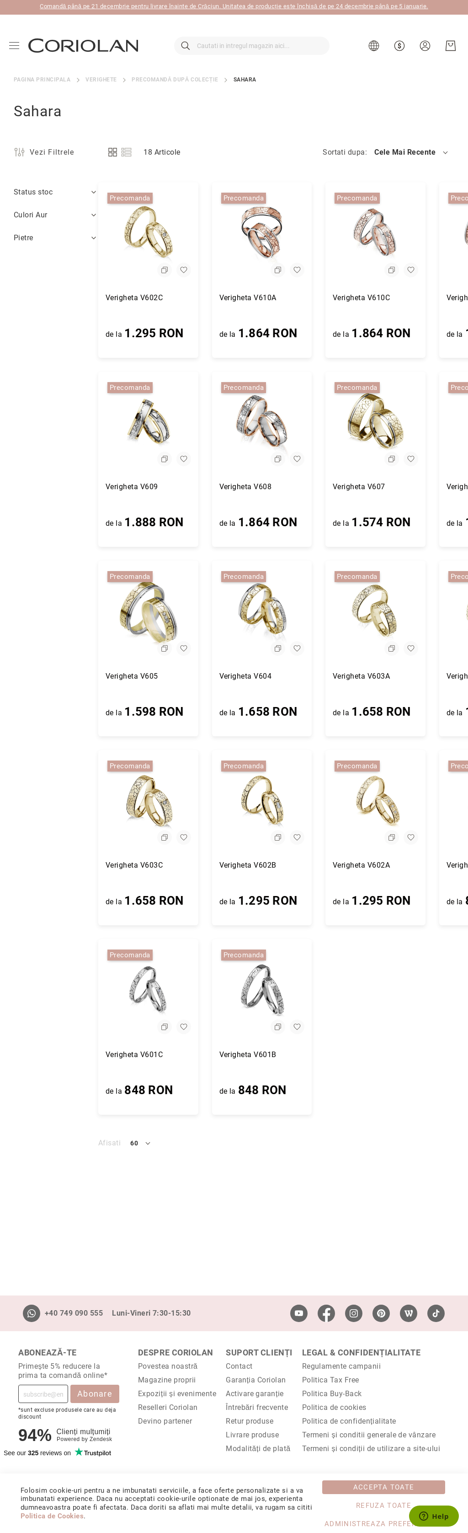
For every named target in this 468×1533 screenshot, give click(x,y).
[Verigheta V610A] (177, 234)
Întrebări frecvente (257, 1407)
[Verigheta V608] (177, 424)
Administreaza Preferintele (383, 1524)
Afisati (25, 1143)
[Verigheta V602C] (63, 234)
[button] (375, 46)
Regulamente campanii (341, 1366)
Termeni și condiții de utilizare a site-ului (371, 1448)
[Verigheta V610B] (404, 234)
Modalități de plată (258, 1448)
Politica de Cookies (52, 1516)
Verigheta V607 (274, 486)
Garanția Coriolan (256, 1380)
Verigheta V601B (163, 1054)
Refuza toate (383, 1505)
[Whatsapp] (31, 1313)
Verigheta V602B (163, 865)
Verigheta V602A (276, 865)
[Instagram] (353, 1313)
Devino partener (165, 1421)
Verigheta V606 (388, 486)
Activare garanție (255, 1393)
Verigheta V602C (49, 297)
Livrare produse (252, 1434)
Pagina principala (42, 79)
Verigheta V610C (276, 297)
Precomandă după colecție (175, 79)
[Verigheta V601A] (404, 802)
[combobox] (252, 46)
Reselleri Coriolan (168, 1407)
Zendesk (101, 1439)
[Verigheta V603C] (63, 802)
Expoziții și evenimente (177, 1393)
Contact (239, 1366)
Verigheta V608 (161, 486)
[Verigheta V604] (177, 613)
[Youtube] (299, 1313)
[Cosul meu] (450, 46)
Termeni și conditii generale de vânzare (369, 1434)
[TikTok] (436, 1313)
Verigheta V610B (390, 297)
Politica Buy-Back (332, 1393)
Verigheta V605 (47, 676)
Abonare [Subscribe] (94, 1393)
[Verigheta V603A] (291, 613)
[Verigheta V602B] (177, 802)
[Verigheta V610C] (291, 234)
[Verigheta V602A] (291, 802)
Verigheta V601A (390, 865)
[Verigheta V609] (63, 424)
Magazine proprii (167, 1380)
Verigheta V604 (161, 676)
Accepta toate (384, 1487)
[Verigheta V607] (291, 424)
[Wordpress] (408, 1313)
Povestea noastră (168, 1366)
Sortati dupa (344, 152)
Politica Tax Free (330, 1380)
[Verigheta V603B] (404, 613)
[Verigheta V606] (404, 424)
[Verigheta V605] (63, 613)
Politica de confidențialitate (349, 1421)
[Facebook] (326, 1313)
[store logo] (83, 45)
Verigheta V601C (49, 1054)
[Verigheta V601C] (63, 991)
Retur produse (249, 1421)
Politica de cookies (334, 1407)
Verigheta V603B (390, 676)
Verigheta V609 (47, 486)
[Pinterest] (381, 1313)
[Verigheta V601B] (177, 991)
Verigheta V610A (163, 297)
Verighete (101, 79)
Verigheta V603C (49, 865)
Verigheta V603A (276, 676)
